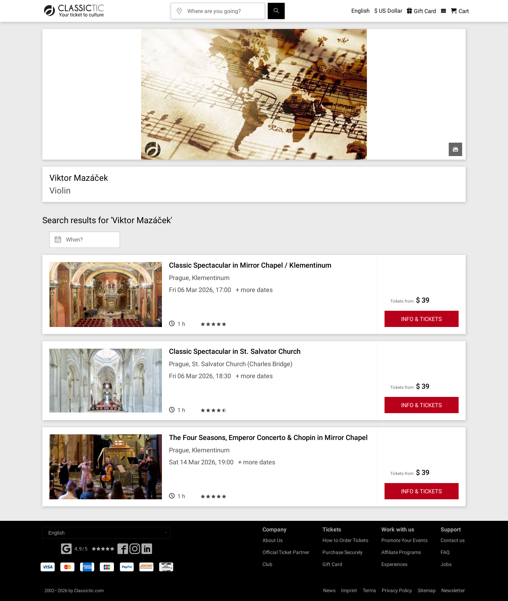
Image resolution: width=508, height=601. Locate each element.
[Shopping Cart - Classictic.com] (460, 11)
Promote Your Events (404, 540)
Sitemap (427, 590)
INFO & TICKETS (421, 319)
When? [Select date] (74, 237)
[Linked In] (146, 551)
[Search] (276, 11)
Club (267, 564)
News (329, 590)
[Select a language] (106, 533)
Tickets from (402, 301)
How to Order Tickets (345, 540)
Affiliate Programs (401, 552)
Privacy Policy (397, 590)
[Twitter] (134, 551)
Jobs (446, 564)
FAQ (445, 552)
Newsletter (453, 590)
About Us (272, 540)
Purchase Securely (342, 552)
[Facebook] (66, 548)
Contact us (453, 540)
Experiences (394, 564)
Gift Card (332, 564)
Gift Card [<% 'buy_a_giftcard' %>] (421, 11)
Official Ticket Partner (285, 552)
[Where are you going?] (223, 8)
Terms (369, 590)
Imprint (349, 590)
